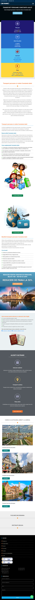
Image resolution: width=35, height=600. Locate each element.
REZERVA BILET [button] (17, 13)
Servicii (3, 546)
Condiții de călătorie (6, 330)
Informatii (4, 548)
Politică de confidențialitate (7, 553)
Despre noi (4, 541)
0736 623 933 (4, 0)
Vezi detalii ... (6, 450)
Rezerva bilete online (17, 411)
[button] (31, 596)
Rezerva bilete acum (17, 195)
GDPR (3, 555)
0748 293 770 (11, 0)
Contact (4, 550)
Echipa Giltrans (5, 543)
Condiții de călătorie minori (18, 330)
